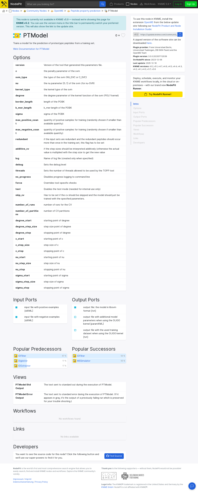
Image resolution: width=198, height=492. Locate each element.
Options (137, 108)
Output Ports (140, 117)
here (149, 43)
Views (136, 129)
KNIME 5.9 (163, 3)
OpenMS (148, 22)
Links (135, 138)
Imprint (28, 479)
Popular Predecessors (144, 121)
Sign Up (191, 3)
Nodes (132, 4)
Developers (139, 142)
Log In (178, 3)
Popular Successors (143, 125)
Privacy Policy (41, 482)
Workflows (147, 4)
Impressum (18, 479)
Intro (136, 104)
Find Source (114, 455)
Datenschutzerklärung (23, 482)
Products (117, 4)
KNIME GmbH (107, 487)
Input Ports (139, 112)
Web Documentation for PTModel (31, 48)
